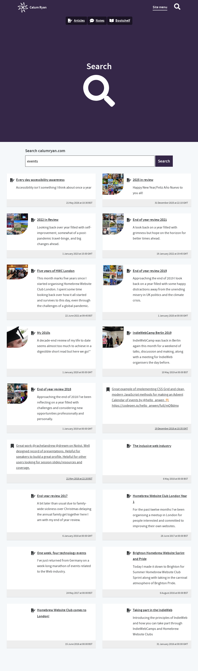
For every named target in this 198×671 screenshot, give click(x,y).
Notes (97, 20)
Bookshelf (119, 20)
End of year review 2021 (150, 219)
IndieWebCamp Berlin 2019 (152, 333)
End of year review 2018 (54, 389)
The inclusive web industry (152, 446)
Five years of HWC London (56, 271)
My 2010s (43, 333)
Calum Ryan (32, 7)
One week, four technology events (61, 553)
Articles (76, 20)
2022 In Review (47, 219)
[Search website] (177, 7)
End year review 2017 (52, 496)
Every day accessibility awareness (40, 180)
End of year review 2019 (150, 271)
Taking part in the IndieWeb (152, 610)
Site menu (160, 7)
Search (164, 161)
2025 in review (143, 180)
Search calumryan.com (45, 151)
